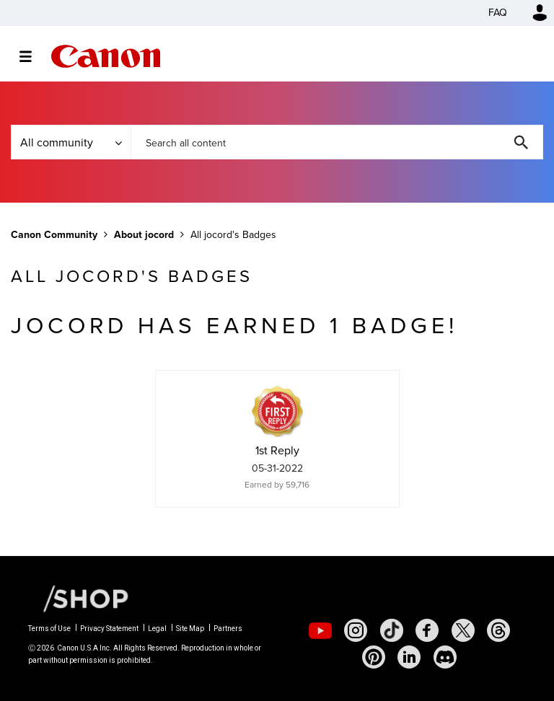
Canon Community (105, 56)
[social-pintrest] (373, 657)
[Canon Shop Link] (78, 597)
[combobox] (337, 142)
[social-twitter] (463, 630)
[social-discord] (445, 657)
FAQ (497, 12)
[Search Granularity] (71, 142)
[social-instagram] (355, 630)
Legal (157, 628)
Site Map (190, 628)
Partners (228, 628)
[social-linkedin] (409, 657)
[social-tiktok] (391, 630)
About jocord (144, 234)
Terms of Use (49, 628)
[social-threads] (498, 630)
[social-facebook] (427, 630)
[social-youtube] (320, 630)
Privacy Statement (109, 628)
